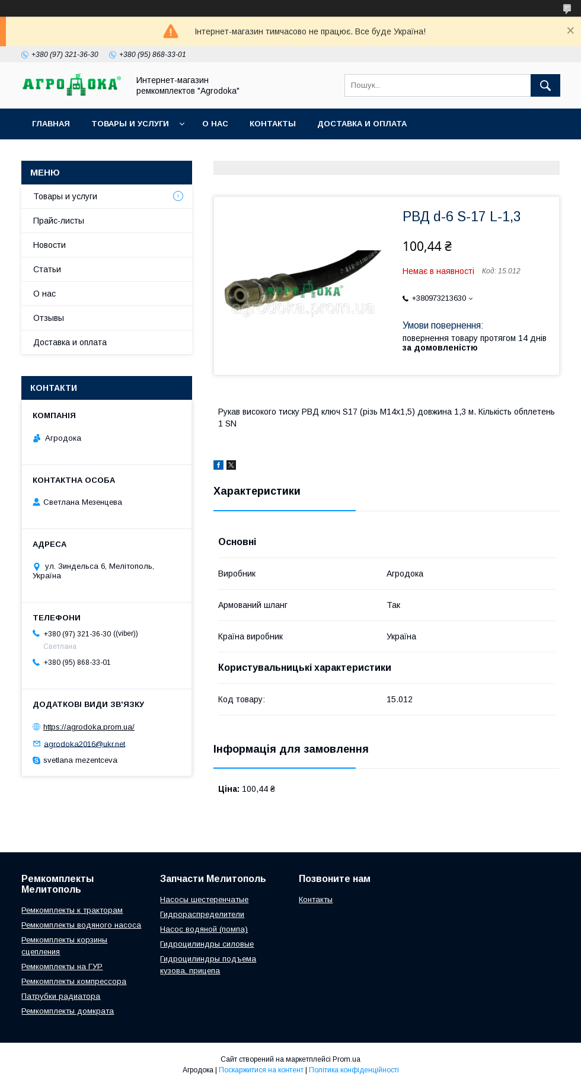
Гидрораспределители (202, 914)
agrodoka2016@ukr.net (84, 743)
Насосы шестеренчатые (204, 899)
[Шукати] (545, 85)
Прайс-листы (58, 220)
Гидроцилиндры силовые (207, 943)
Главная (51, 123)
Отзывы (48, 318)
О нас (215, 123)
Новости (49, 245)
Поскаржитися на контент (261, 1070)
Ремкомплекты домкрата (67, 1011)
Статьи (47, 269)
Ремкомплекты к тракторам (72, 910)
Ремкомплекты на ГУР (62, 966)
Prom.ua (346, 1059)
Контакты (273, 123)
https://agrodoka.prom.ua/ (89, 726)
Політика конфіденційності (354, 1070)
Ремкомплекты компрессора (73, 981)
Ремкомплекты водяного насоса (81, 925)
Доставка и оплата (362, 123)
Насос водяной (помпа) (204, 929)
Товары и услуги (130, 123)
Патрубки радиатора (60, 996)
